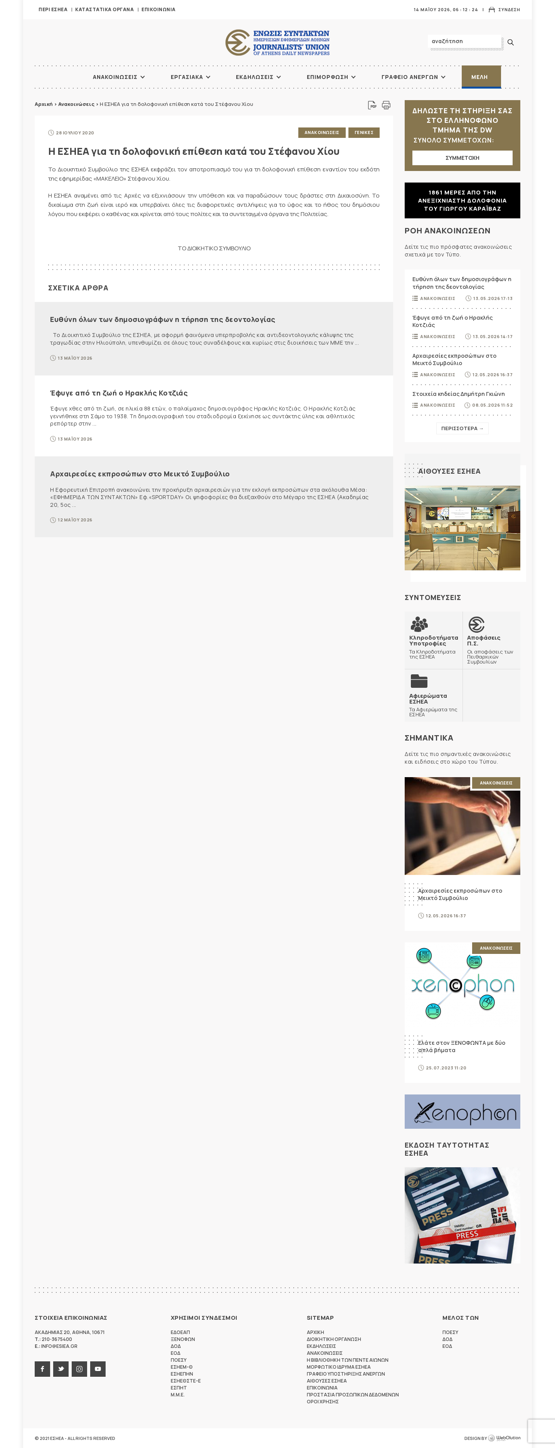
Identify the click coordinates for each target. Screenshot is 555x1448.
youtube (98, 1369)
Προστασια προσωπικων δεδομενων (353, 1394)
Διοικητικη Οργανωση (334, 1339)
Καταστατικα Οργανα (104, 9)
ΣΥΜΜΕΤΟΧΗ (462, 157)
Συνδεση (509, 9)
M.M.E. (178, 1394)
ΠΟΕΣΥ (179, 1360)
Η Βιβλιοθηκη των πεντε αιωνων (347, 1360)
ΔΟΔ (176, 1346)
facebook (42, 1369)
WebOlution (504, 1438)
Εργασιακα (187, 76)
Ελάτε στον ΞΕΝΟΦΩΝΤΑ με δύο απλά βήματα (461, 1046)
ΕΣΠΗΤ (179, 1387)
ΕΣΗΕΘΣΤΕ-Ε (186, 1381)
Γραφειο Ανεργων (410, 76)
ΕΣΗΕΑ (277, 42)
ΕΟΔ (175, 1353)
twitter (61, 1369)
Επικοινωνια (158, 9)
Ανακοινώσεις (76, 104)
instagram (79, 1369)
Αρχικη (315, 1332)
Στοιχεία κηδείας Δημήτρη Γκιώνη (458, 393)
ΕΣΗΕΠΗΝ (182, 1374)
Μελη (479, 76)
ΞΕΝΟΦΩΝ (183, 1339)
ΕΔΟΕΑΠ (180, 1332)
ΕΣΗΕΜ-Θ (182, 1367)
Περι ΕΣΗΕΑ (53, 9)
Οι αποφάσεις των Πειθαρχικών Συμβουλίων (491, 649)
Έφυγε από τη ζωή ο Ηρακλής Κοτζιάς (119, 392)
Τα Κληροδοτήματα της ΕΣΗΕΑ (433, 647)
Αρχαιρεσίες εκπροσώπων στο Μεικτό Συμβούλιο (140, 473)
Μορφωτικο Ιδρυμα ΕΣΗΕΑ (339, 1367)
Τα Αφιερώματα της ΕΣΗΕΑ (433, 705)
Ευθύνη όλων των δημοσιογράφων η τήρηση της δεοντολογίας (163, 319)
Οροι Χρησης (323, 1401)
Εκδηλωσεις (255, 76)
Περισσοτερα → (462, 428)
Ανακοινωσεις (115, 76)
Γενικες (364, 132)
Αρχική (44, 104)
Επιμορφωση (327, 76)
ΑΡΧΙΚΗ (63, 77)
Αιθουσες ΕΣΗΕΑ (449, 471)
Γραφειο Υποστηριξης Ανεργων (346, 1374)
